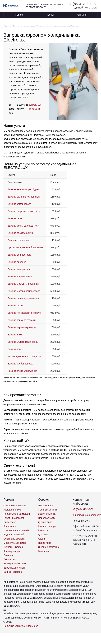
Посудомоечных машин (16, 513)
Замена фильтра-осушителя (23, 225)
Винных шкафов (12, 571)
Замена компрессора (19, 204)
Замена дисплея (17, 262)
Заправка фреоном (18, 240)
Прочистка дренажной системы (25, 247)
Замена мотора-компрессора (24, 291)
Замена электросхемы (20, 233)
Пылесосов (9, 522)
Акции (41, 538)
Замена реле (15, 218)
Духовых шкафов (13, 547)
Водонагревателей (13, 534)
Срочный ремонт (47, 509)
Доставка (43, 534)
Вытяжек (8, 555)
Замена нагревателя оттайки (24, 211)
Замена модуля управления (23, 283)
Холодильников (12, 509)
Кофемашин (10, 526)
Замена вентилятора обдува (24, 189)
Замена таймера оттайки (22, 320)
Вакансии (43, 551)
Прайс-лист (44, 542)
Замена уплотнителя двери (23, 341)
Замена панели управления (23, 298)
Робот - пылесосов (14, 518)
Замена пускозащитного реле (24, 312)
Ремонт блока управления (22, 370)
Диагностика (45, 522)
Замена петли (15, 305)
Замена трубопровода (20, 363)
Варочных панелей (14, 567)
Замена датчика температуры (24, 196)
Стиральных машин (14, 505)
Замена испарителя (19, 269)
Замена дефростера (19, 254)
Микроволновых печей (16, 530)
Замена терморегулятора (22, 327)
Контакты (82, 14)
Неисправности (46, 518)
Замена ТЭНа (15, 334)
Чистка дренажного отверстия (24, 356)
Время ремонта (47, 513)
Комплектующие (47, 526)
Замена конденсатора (20, 276)
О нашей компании (48, 547)
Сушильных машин (14, 538)
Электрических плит (14, 563)
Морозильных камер (14, 542)
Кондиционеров (12, 551)
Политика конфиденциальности (21, 626)
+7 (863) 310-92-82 (83, 4)
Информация (45, 505)
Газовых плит (11, 559)
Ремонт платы (16, 349)
